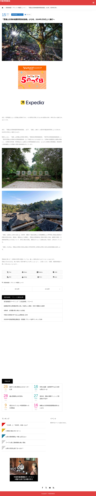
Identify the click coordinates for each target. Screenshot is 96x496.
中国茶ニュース (20, 282)
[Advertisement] (78, 24)
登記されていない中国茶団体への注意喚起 (19, 407)
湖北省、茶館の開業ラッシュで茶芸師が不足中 (49, 397)
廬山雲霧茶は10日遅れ (16, 396)
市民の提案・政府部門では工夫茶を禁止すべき (49, 388)
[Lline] (55, 272)
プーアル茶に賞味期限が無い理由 (15, 442)
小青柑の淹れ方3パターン (13, 431)
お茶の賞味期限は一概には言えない (16, 436)
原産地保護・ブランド (17, 14)
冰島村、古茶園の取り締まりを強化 (14, 310)
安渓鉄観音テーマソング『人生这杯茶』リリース (18, 301)
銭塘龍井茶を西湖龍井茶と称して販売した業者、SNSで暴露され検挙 (24, 306)
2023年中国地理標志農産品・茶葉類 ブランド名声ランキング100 (23, 319)
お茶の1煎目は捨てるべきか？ (14, 448)
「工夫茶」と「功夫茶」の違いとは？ (17, 425)
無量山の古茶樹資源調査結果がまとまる (49, 407)
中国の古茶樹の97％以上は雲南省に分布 (16, 315)
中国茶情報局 (5, 1)
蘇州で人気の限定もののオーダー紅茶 (19, 388)
